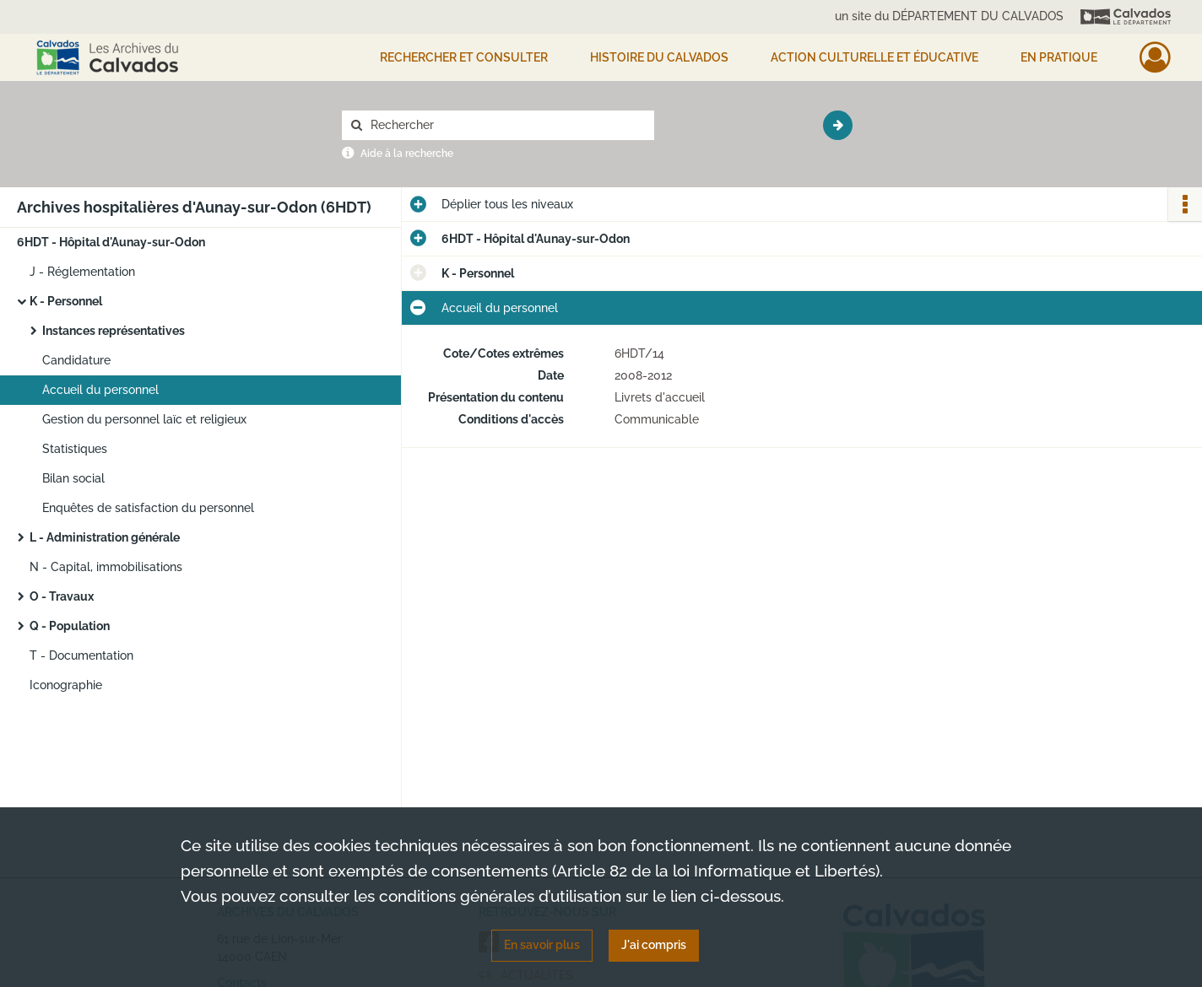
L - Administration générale (105, 537)
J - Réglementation (82, 271)
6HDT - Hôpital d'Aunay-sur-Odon (111, 242)
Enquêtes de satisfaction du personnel (148, 508)
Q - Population (70, 626)
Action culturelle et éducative (874, 57)
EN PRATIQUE (1059, 57)
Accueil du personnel (100, 389)
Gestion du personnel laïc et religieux (144, 419)
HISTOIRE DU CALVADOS (659, 57)
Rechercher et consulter (464, 57)
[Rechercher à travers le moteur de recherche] (506, 125)
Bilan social (73, 478)
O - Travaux (62, 596)
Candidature (76, 360)
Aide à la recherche (406, 153)
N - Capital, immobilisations (106, 567)
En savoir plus (542, 945)
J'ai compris (653, 945)
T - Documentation (81, 655)
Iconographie (66, 685)
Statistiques (74, 449)
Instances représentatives (113, 330)
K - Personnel (66, 301)
